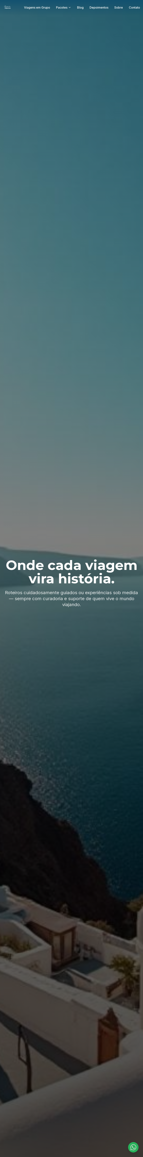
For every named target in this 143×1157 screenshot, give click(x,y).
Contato (134, 7)
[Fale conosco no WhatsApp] (133, 1147)
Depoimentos (99, 7)
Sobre (118, 7)
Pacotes (63, 7)
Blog (80, 7)
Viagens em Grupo (37, 7)
